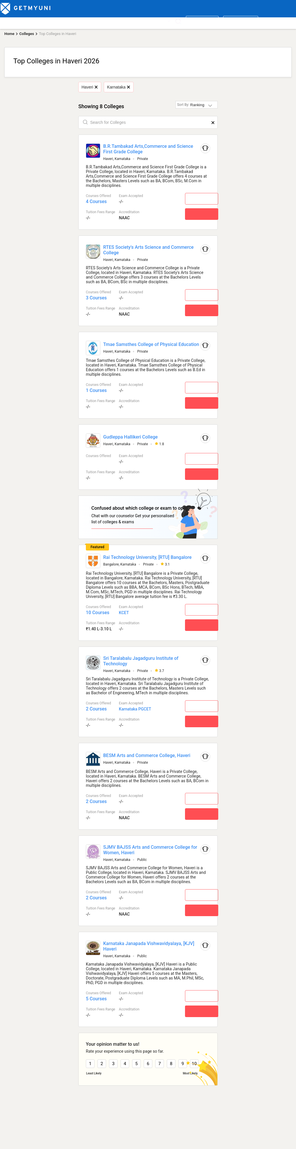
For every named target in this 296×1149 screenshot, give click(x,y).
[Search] (178, 21)
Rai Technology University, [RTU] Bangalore (147, 557)
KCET (124, 612)
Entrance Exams (71, 21)
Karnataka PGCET (135, 708)
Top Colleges (13, 21)
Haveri (90, 87)
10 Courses (97, 612)
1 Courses (96, 390)
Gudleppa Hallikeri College (130, 437)
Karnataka (118, 87)
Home (9, 34)
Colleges (26, 34)
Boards (97, 21)
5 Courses (96, 998)
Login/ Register (240, 21)
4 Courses (96, 201)
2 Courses (96, 708)
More (164, 21)
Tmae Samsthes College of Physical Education (151, 344)
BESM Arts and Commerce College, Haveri (146, 755)
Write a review (202, 21)
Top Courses (41, 21)
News (147, 21)
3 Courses (96, 298)
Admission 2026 (122, 21)
